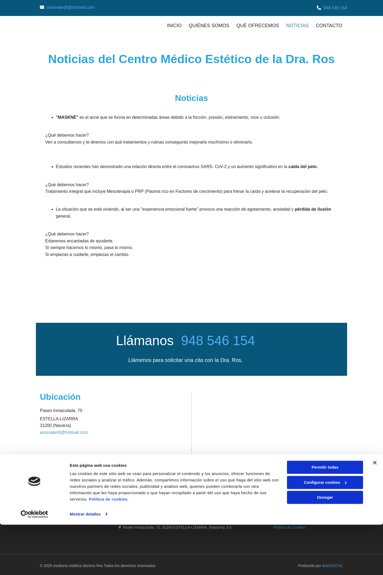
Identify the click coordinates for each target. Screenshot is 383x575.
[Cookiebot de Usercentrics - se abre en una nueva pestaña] (34, 565)
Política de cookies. (108, 550)
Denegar (325, 548)
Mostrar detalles (85, 564)
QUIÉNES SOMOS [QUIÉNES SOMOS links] (207, 24)
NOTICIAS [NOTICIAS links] (297, 24)
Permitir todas (325, 518)
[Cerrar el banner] (375, 513)
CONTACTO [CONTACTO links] (330, 24)
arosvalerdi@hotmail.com (71, 7)
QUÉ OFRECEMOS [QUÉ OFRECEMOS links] (257, 24)
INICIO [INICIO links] (171, 24)
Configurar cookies (325, 533)
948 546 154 (335, 8)
